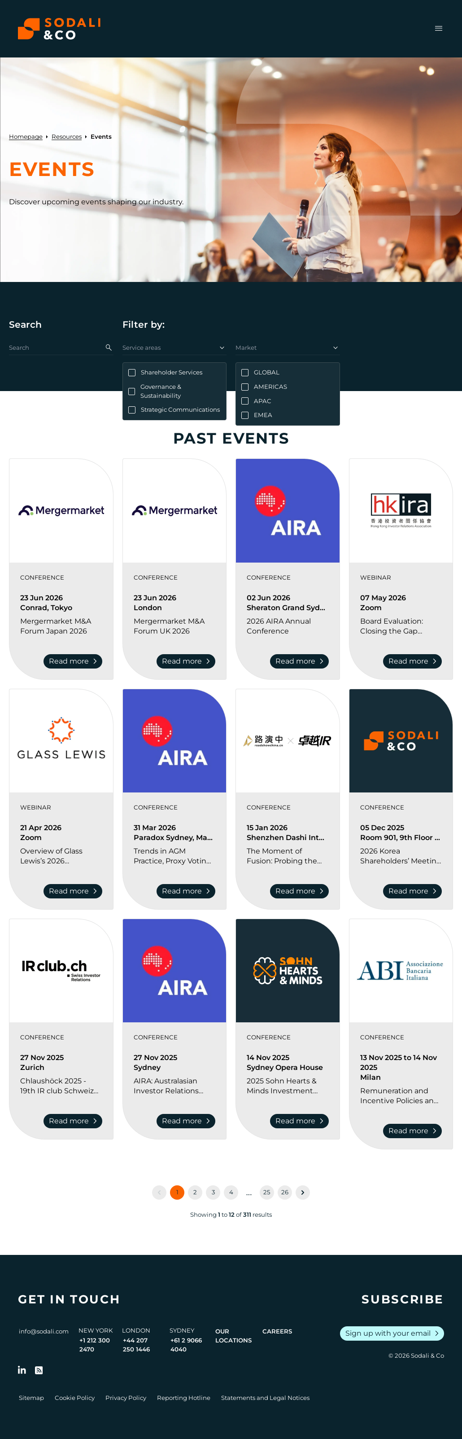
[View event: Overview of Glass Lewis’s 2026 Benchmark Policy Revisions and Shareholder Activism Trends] (61, 741)
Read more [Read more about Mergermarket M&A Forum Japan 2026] (74, 661)
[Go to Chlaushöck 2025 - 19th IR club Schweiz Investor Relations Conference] (61, 1086)
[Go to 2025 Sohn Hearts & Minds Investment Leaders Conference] (288, 1086)
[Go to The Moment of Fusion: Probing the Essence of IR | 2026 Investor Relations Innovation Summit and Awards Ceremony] (288, 856)
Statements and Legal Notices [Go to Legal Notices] (265, 1397)
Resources (67, 136)
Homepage (26, 136)
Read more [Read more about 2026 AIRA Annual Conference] (301, 661)
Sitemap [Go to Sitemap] (31, 1397)
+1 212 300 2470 (94, 1345)
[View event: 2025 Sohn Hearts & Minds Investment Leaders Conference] (288, 971)
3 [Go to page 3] (213, 1192)
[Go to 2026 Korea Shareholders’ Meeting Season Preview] (401, 856)
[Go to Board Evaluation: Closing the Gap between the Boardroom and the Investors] (401, 626)
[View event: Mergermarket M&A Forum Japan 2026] (61, 511)
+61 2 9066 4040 (186, 1345)
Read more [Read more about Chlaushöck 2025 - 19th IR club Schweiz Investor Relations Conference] (74, 1121)
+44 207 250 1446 (136, 1345)
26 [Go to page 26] (284, 1192)
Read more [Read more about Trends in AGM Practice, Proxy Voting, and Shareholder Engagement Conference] (188, 891)
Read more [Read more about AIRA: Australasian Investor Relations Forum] (188, 1121)
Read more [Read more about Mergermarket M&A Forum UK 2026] (188, 661)
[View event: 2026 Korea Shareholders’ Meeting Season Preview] (401, 741)
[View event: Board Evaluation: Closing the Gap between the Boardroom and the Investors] (401, 511)
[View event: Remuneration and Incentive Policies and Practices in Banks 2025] (401, 971)
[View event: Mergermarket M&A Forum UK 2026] (175, 511)
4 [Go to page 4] (231, 1192)
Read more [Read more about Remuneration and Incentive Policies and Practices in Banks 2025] (414, 1131)
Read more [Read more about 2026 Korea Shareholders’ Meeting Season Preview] (414, 891)
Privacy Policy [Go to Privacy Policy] (125, 1397)
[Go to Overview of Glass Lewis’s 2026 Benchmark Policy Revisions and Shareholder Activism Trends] (61, 856)
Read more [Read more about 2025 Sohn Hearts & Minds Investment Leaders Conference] (301, 1121)
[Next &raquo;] (303, 1192)
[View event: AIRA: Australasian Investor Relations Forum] (175, 971)
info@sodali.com (44, 1331)
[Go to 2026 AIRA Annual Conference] (288, 626)
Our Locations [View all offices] (233, 1336)
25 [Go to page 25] (266, 1192)
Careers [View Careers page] (277, 1331)
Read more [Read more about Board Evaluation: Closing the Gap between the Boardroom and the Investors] (414, 661)
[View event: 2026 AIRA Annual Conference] (288, 511)
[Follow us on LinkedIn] (22, 1370)
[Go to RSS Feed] (39, 1370)
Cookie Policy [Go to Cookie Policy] (75, 1397)
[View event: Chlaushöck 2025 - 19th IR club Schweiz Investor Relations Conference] (61, 971)
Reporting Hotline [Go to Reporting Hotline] (183, 1397)
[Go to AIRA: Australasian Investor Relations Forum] (175, 1086)
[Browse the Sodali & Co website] (59, 29)
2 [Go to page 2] (195, 1192)
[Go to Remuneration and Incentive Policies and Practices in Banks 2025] (401, 1096)
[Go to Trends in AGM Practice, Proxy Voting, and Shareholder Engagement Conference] (175, 856)
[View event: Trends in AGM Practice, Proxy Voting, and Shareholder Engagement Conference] (175, 741)
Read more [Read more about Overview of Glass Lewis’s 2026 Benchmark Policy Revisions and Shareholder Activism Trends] (74, 891)
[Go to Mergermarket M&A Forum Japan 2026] (61, 626)
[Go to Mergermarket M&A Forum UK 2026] (175, 626)
